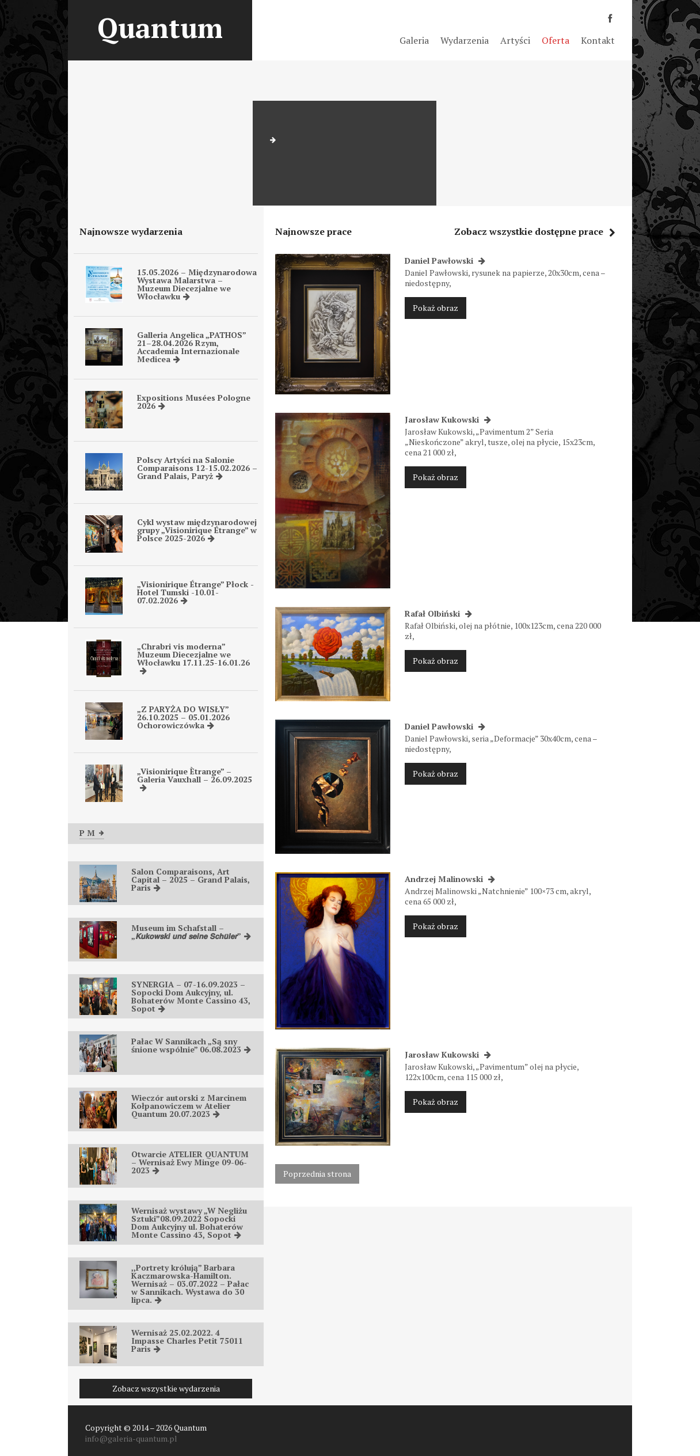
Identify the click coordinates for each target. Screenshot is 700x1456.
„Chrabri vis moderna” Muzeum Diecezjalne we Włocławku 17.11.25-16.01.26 (193, 658)
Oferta (555, 40)
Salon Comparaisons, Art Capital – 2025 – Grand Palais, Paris (190, 879)
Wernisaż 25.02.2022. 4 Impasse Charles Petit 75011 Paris (187, 1340)
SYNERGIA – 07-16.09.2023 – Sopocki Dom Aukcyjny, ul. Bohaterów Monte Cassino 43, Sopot (190, 996)
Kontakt (598, 40)
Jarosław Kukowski (448, 419)
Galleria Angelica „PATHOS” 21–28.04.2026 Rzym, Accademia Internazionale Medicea (191, 346)
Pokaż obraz (435, 307)
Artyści (515, 40)
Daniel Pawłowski (445, 260)
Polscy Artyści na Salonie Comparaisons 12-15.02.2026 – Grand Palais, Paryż (197, 467)
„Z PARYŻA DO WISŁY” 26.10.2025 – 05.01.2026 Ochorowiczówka (183, 717)
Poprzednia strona (317, 1173)
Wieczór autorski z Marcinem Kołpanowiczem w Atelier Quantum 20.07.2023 (188, 1105)
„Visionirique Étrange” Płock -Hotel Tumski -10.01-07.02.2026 (195, 592)
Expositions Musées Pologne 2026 (193, 401)
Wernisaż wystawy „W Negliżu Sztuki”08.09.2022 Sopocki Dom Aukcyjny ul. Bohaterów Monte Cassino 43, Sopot (189, 1222)
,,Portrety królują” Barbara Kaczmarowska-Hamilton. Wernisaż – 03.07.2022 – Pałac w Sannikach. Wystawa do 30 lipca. (190, 1283)
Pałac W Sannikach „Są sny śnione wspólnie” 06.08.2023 (191, 1045)
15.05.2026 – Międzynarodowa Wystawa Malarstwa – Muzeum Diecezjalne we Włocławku (197, 284)
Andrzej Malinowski (450, 878)
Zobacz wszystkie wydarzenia (166, 1388)
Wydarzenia (464, 40)
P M (91, 832)
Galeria (414, 40)
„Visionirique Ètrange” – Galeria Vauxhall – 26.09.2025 (194, 779)
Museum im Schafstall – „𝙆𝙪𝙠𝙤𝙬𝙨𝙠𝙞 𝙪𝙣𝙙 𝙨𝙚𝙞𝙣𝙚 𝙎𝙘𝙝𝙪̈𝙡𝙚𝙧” (191, 931)
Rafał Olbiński (438, 613)
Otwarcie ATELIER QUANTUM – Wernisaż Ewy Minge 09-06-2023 (190, 1162)
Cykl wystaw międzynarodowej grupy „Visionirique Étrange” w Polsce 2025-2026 (197, 529)
